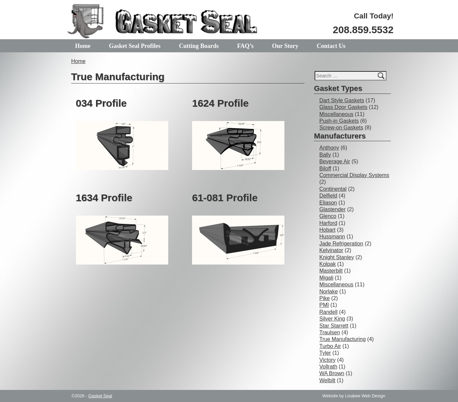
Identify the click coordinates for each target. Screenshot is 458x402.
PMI (324, 305)
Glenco (327, 216)
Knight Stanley (336, 257)
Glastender (332, 209)
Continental (333, 189)
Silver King (332, 319)
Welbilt (327, 380)
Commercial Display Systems (354, 175)
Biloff (325, 168)
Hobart (327, 230)
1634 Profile (104, 197)
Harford (328, 223)
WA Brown (331, 373)
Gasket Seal (100, 395)
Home (83, 46)
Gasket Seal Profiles (135, 46)
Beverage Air (334, 161)
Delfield (328, 195)
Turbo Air (330, 346)
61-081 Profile (225, 197)
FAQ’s (245, 46)
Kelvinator (331, 250)
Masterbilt (330, 271)
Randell (328, 312)
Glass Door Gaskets (343, 107)
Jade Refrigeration (341, 243)
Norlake (328, 291)
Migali (326, 278)
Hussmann (332, 236)
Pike (324, 298)
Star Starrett (333, 326)
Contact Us (331, 46)
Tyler (325, 353)
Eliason (328, 203)
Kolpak (327, 264)
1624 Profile (220, 103)
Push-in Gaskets (339, 121)
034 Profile (101, 103)
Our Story (285, 46)
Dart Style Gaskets (341, 100)
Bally (325, 155)
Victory (327, 360)
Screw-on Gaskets (341, 127)
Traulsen (329, 332)
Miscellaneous (336, 114)
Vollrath (328, 366)
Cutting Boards (199, 46)
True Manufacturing (342, 339)
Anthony (329, 148)
